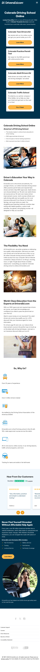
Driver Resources (5, 633)
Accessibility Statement (6, 640)
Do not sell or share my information (29, 659)
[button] (17, 512)
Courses (3, 630)
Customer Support (5, 627)
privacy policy (5, 659)
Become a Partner (5, 636)
